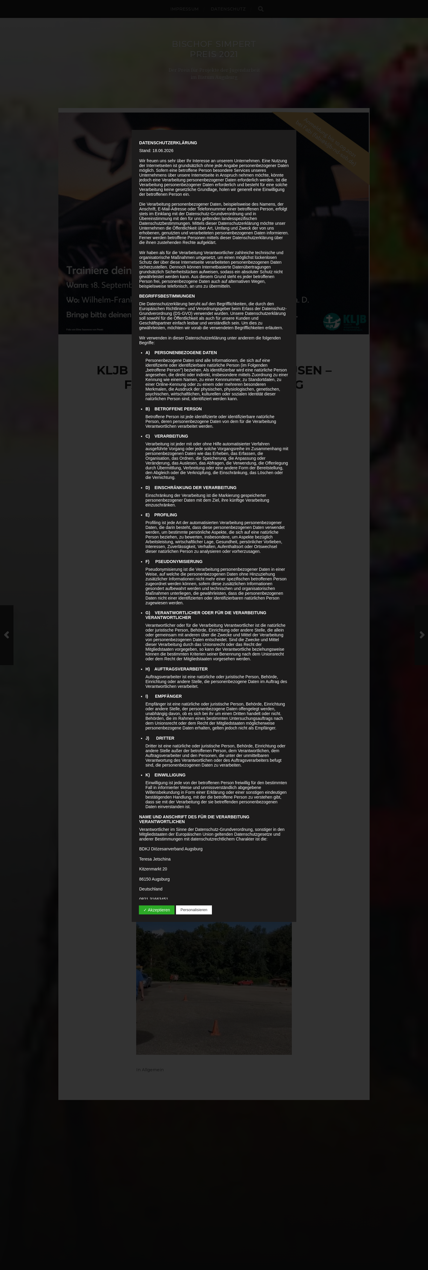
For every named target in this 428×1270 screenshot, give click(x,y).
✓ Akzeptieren (156, 910)
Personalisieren (193, 910)
